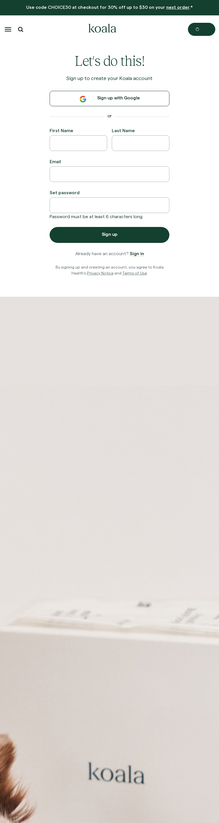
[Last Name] (140, 143)
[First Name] (78, 143)
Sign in (137, 253)
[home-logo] (101, 29)
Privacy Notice (100, 273)
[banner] (109, 8)
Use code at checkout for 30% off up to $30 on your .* (109, 7)
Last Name (123, 130)
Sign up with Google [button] (110, 99)
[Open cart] (201, 29)
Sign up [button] (109, 235)
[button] (8, 29)
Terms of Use (134, 273)
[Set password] (109, 205)
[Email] (109, 174)
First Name (61, 130)
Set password (65, 192)
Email (55, 161)
